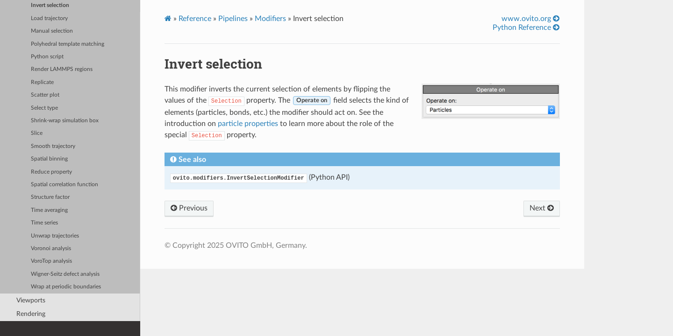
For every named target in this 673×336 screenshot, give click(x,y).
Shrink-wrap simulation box (65, 120)
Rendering (30, 313)
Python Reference (526, 27)
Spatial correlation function (64, 184)
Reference (195, 18)
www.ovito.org (530, 18)
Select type (44, 108)
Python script (47, 56)
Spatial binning (49, 158)
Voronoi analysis (51, 248)
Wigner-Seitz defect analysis (65, 274)
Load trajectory (49, 18)
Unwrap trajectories (55, 235)
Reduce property (51, 172)
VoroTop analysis (51, 261)
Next (542, 208)
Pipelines (233, 18)
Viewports (30, 300)
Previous (189, 208)
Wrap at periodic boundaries (66, 286)
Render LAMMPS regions (62, 69)
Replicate (42, 82)
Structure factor (50, 197)
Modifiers (270, 18)
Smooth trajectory (53, 146)
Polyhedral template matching (67, 44)
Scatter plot (45, 95)
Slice (37, 133)
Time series (44, 222)
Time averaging (49, 210)
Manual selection (52, 31)
